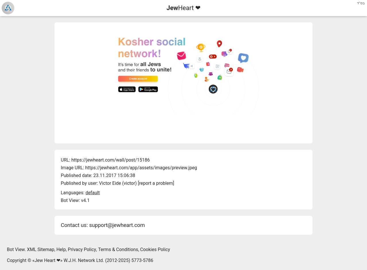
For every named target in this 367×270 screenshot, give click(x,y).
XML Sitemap (40, 249)
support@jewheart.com (117, 225)
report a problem (156, 183)
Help (61, 249)
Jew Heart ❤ (47, 260)
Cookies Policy (155, 249)
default (92, 192)
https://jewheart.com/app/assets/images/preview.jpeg (141, 167)
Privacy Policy (82, 249)
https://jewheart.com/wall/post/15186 (110, 160)
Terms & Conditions (118, 249)
